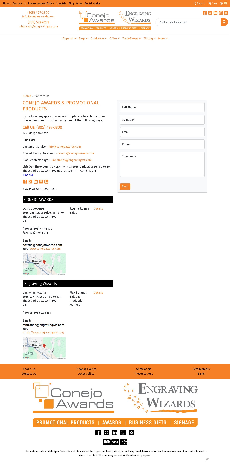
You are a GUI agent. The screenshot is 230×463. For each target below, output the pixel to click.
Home (27, 96)
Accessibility (86, 373)
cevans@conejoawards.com (76, 153)
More (161, 38)
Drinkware (97, 38)
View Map (28, 174)
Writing (148, 38)
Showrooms (143, 369)
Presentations (144, 373)
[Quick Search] (188, 22)
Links (201, 373)
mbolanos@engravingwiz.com (38, 26)
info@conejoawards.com (38, 16)
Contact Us (29, 373)
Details (98, 208)
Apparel (68, 38)
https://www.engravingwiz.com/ (43, 332)
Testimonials (201, 369)
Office (113, 38)
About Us (29, 369)
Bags (82, 38)
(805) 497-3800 (38, 13)
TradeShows (130, 38)
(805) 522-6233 (38, 22)
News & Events (86, 369)
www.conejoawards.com (45, 248)
